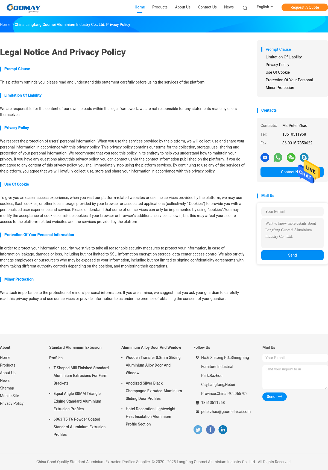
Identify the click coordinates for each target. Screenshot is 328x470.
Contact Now (292, 172)
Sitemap (7, 388)
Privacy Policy (12, 403)
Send (292, 255)
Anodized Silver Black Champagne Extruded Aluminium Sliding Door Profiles (154, 391)
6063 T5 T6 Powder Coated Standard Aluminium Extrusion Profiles (80, 427)
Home (5, 357)
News (5, 380)
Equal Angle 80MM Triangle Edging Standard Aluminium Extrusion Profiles (77, 401)
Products (7, 365)
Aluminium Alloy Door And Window (151, 347)
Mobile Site (9, 396)
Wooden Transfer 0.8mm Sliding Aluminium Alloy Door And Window (153, 365)
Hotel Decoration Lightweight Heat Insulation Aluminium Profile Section (150, 416)
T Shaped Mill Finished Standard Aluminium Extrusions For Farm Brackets (81, 375)
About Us (8, 373)
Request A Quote (305, 7)
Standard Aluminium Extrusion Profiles (75, 352)
